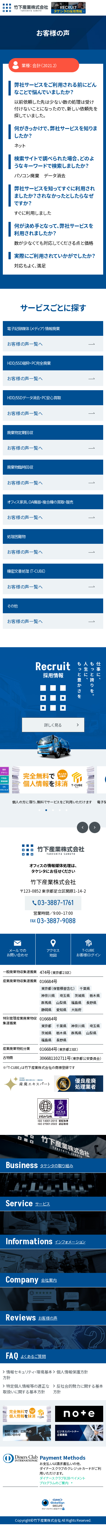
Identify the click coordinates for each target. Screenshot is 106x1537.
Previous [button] (82, 827)
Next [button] (94, 827)
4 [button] (60, 810)
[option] (53, 785)
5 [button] (67, 810)
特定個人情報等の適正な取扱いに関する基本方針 (26, 1388)
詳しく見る (53, 725)
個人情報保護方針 (72, 1372)
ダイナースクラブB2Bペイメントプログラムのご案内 (62, 1480)
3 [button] (53, 810)
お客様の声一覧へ (25, 343)
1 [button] (39, 810)
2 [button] (46, 810)
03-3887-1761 (53, 903)
